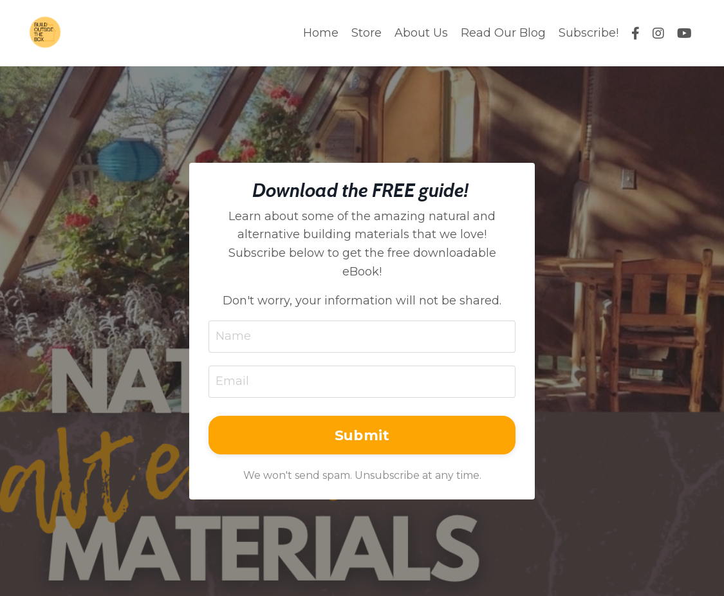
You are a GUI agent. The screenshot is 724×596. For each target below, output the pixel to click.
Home (321, 33)
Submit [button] (362, 435)
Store (366, 33)
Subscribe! (588, 33)
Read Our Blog (503, 33)
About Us (421, 33)
